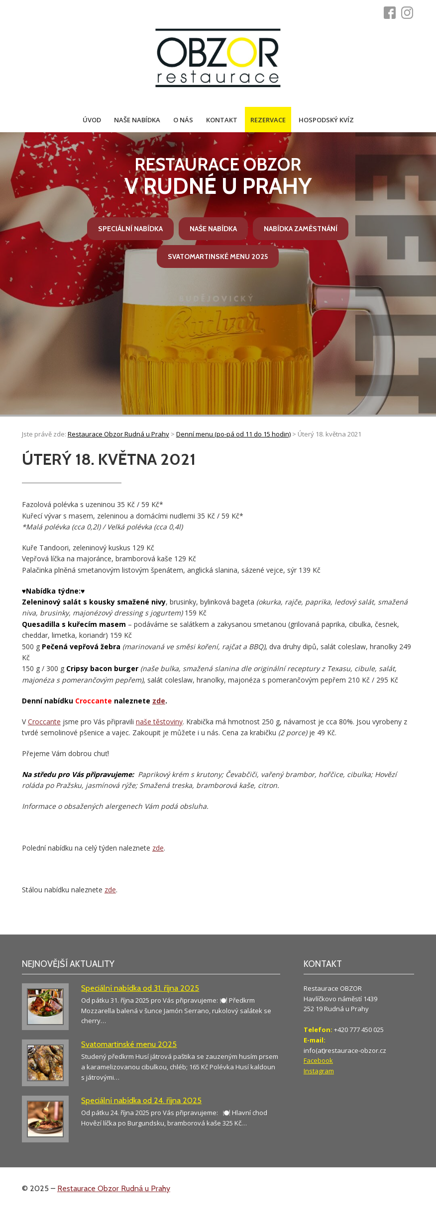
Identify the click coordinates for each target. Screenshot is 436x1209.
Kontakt (221, 119)
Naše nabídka (137, 119)
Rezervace (268, 119)
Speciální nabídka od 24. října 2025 (141, 1100)
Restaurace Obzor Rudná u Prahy (113, 1188)
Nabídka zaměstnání (300, 228)
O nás (183, 119)
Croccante (44, 721)
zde (158, 700)
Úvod (92, 119)
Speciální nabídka (130, 228)
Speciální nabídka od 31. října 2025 (140, 988)
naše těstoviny (159, 721)
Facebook (318, 1060)
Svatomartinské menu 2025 (218, 256)
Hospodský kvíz (326, 119)
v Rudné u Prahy (218, 176)
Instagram (319, 1070)
